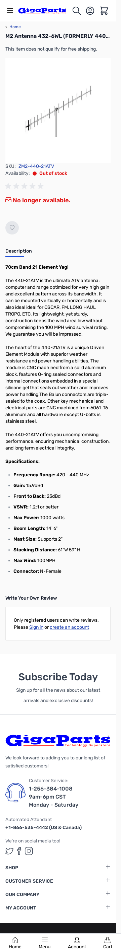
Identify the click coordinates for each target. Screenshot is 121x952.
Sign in (36, 627)
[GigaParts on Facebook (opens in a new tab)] (19, 851)
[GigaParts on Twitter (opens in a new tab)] (9, 851)
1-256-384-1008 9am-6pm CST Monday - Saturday (53, 797)
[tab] (18, 253)
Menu (44, 943)
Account (77, 943)
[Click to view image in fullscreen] (58, 110)
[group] (25, 186)
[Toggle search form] (77, 11)
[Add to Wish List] (12, 227)
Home (15, 943)
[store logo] (45, 10)
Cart (107, 943)
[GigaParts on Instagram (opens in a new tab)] (29, 851)
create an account (69, 627)
